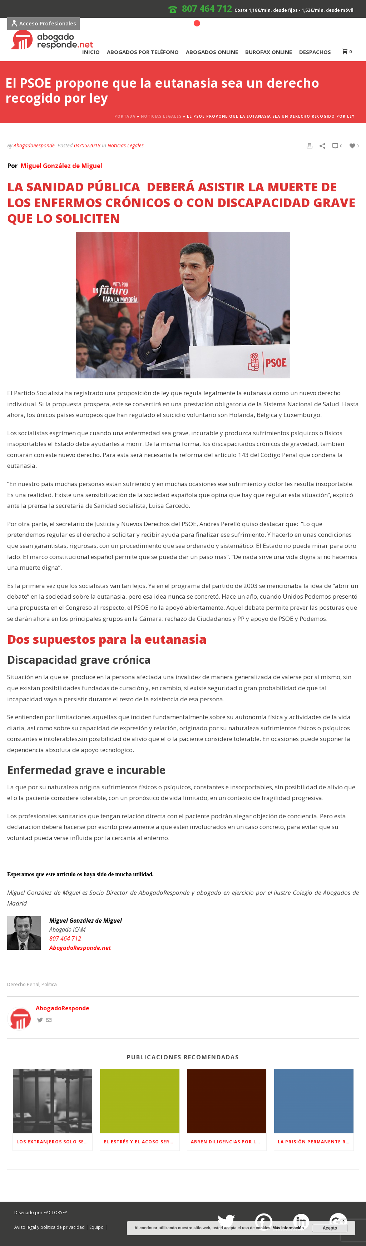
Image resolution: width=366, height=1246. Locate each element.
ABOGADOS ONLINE (212, 51)
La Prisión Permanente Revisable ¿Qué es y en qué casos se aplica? (315, 1142)
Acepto (330, 1228)
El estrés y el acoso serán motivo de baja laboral (141, 1142)
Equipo (96, 1227)
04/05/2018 (87, 145)
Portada (124, 116)
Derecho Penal (23, 984)
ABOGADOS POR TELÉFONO (143, 51)
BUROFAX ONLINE (268, 51)
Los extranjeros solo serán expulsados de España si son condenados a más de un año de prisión (54, 1142)
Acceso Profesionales (43, 23)
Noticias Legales (161, 116)
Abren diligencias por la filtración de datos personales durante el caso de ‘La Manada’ (229, 1142)
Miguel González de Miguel (60, 166)
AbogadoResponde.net (80, 948)
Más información (288, 1228)
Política (49, 984)
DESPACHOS (315, 51)
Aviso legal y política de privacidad (49, 1227)
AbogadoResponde (34, 145)
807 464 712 (207, 8)
